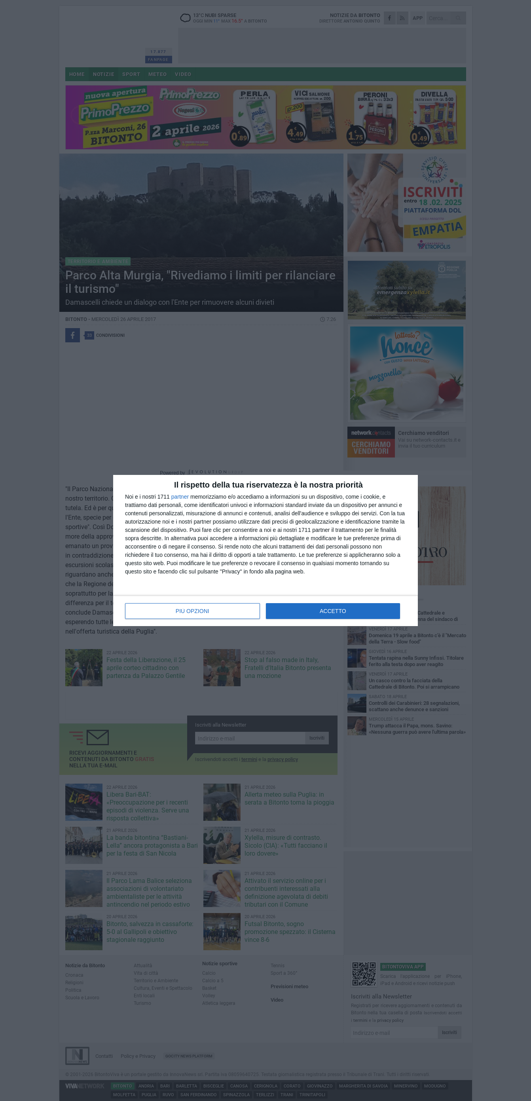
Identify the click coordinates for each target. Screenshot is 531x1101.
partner (180, 496)
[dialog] (265, 550)
